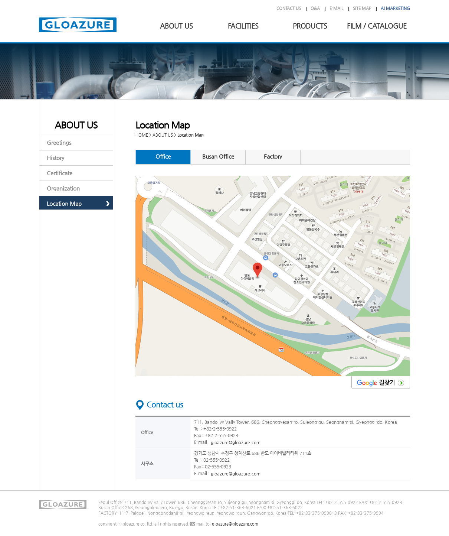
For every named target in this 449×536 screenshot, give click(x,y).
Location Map (64, 203)
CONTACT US (288, 8)
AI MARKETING (395, 8)
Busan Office (218, 156)
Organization (63, 188)
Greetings (59, 142)
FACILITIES (243, 26)
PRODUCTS (310, 26)
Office (163, 156)
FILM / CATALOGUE (377, 26)
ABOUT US (176, 26)
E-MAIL (336, 8)
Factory (273, 156)
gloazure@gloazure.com (235, 442)
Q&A (315, 8)
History (55, 158)
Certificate (59, 173)
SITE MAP (362, 8)
